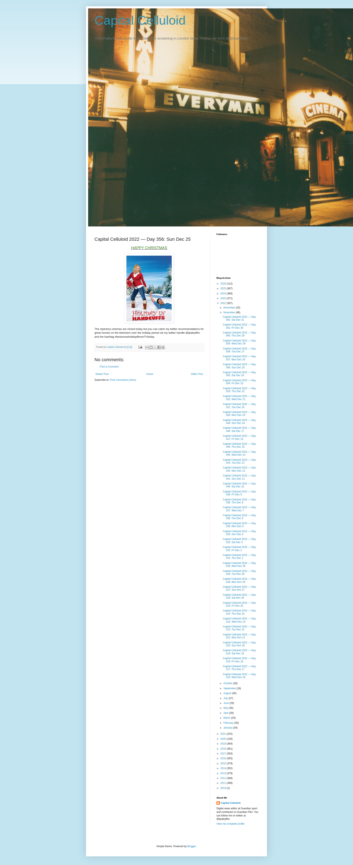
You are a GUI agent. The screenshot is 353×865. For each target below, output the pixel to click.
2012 (223, 778)
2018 (223, 748)
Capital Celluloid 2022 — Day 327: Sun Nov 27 (239, 588)
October (228, 683)
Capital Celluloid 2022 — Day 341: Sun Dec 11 (239, 477)
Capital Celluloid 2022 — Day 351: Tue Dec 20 (239, 406)
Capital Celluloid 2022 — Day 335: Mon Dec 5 (239, 525)
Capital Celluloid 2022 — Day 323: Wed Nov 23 (239, 620)
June (226, 703)
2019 (223, 743)
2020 (223, 738)
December (229, 307)
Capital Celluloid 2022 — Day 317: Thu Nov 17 (239, 668)
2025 (223, 288)
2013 (223, 773)
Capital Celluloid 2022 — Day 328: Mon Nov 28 (239, 580)
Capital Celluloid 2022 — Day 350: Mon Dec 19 (239, 414)
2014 (223, 768)
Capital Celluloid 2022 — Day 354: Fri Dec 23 (239, 382)
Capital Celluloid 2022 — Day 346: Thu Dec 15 (239, 445)
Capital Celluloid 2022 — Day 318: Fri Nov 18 (239, 660)
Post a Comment (109, 366)
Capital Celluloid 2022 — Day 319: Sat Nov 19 (239, 652)
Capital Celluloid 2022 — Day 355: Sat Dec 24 (239, 374)
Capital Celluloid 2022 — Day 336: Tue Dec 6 (239, 517)
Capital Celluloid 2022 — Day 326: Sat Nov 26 (239, 596)
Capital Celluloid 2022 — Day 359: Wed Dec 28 (239, 342)
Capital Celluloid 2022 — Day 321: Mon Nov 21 (239, 636)
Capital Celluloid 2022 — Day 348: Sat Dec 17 (239, 429)
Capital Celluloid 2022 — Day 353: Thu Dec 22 (239, 390)
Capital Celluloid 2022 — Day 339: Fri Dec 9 (239, 493)
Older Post (197, 374)
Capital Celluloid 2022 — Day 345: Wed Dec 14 (239, 453)
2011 (223, 783)
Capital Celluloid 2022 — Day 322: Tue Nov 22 (239, 628)
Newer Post (102, 374)
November (229, 312)
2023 (223, 298)
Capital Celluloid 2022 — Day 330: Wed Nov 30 (239, 564)
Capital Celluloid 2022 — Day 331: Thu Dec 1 (239, 556)
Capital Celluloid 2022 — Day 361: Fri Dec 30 (239, 326)
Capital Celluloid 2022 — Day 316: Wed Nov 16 (239, 676)
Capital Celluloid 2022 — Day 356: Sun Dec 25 (239, 366)
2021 (223, 733)
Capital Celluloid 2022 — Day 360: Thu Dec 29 (239, 334)
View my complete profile (230, 823)
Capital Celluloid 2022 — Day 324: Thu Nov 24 (239, 612)
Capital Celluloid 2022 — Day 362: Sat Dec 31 (239, 318)
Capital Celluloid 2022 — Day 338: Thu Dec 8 (239, 501)
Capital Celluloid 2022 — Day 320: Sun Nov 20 (239, 644)
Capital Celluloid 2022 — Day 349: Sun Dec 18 (239, 422)
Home (149, 374)
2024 (223, 293)
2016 (223, 758)
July (226, 698)
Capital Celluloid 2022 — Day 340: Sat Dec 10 (239, 485)
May (226, 707)
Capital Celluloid (140, 20)
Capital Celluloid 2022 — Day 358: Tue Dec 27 (239, 350)
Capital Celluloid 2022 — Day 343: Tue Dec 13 (239, 461)
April (226, 713)
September (229, 688)
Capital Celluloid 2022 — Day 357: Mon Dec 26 (239, 358)
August (227, 693)
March (227, 717)
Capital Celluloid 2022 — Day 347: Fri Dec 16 (239, 437)
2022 (223, 303)
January (228, 727)
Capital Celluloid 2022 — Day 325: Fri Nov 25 (239, 604)
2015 (223, 763)
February (228, 722)
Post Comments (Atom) (123, 379)
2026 (223, 283)
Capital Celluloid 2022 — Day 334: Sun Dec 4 (239, 533)
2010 (223, 788)
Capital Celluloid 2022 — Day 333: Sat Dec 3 (239, 541)
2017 (223, 753)
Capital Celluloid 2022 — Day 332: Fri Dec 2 (239, 549)
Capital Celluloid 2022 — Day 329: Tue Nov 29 (239, 572)
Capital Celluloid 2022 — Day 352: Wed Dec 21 (239, 398)
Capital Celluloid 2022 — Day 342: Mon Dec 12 (239, 469)
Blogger (191, 846)
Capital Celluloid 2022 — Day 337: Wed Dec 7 (239, 509)
